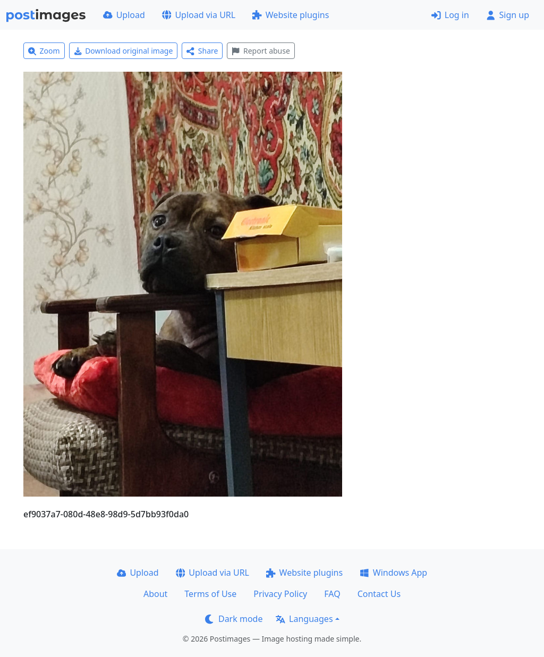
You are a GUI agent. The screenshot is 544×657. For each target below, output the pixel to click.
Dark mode (233, 619)
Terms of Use (210, 594)
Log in (450, 15)
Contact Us (379, 594)
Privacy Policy (280, 594)
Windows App (393, 572)
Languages (304, 619)
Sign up (507, 15)
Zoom (44, 51)
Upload (124, 15)
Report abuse (261, 51)
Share (202, 51)
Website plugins (290, 15)
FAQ (332, 594)
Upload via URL (198, 15)
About (155, 594)
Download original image (123, 51)
